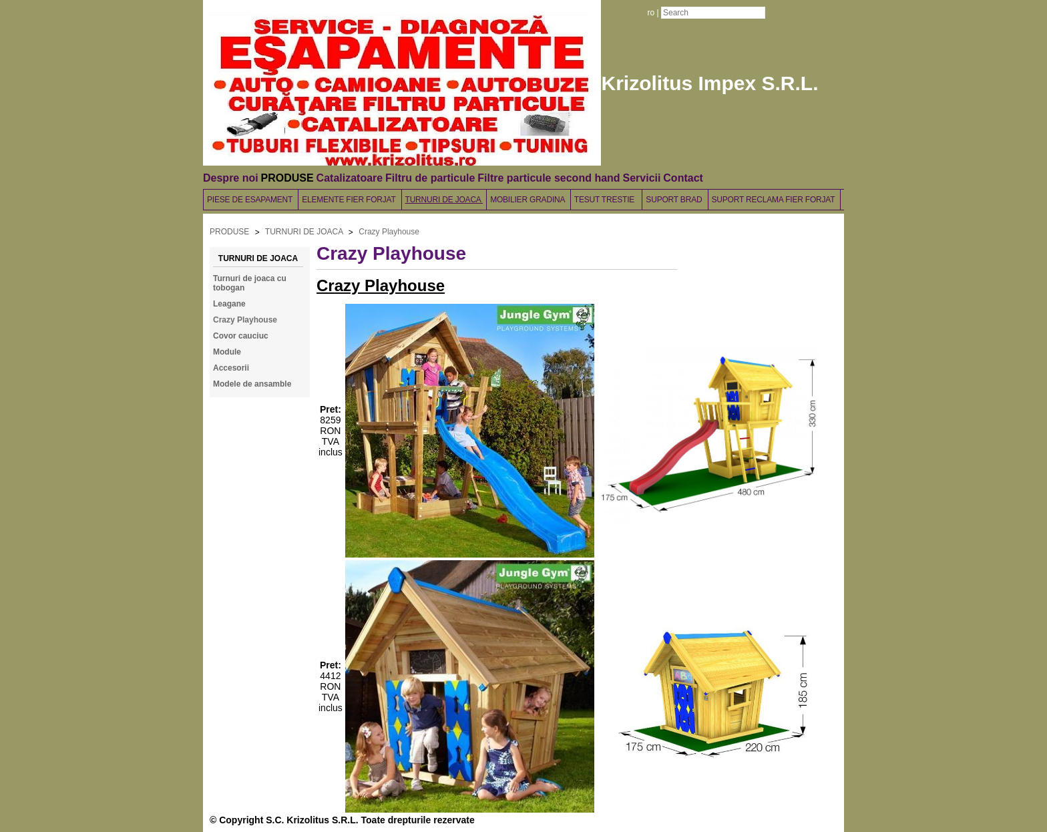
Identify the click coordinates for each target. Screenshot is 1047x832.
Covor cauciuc (240, 336)
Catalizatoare (350, 178)
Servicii (641, 178)
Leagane (229, 303)
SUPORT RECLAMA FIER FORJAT (774, 199)
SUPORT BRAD (675, 199)
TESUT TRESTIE (606, 199)
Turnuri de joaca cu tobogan (249, 283)
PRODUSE (287, 178)
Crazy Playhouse (389, 231)
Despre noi (230, 178)
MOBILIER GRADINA (528, 199)
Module (227, 352)
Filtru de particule (430, 178)
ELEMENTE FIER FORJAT (349, 199)
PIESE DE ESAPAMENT (250, 199)
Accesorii (231, 368)
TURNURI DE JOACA (444, 199)
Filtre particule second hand (548, 178)
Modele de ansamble (252, 384)
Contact (683, 178)
